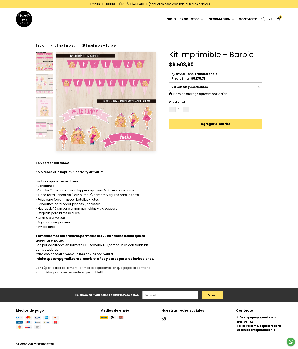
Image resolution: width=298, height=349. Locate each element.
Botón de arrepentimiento (256, 330)
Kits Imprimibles (63, 45)
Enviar (213, 295)
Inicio (171, 19)
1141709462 (245, 322)
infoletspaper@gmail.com (256, 317)
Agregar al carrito (215, 124)
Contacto (248, 19)
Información (221, 19)
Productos (192, 19)
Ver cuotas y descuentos (189, 87)
